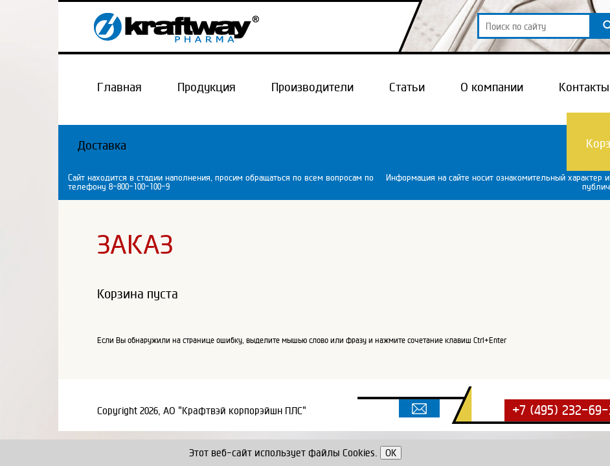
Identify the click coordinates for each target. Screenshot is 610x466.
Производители (312, 86)
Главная (119, 86)
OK (390, 453)
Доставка (102, 145)
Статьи (407, 86)
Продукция (206, 86)
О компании (491, 86)
